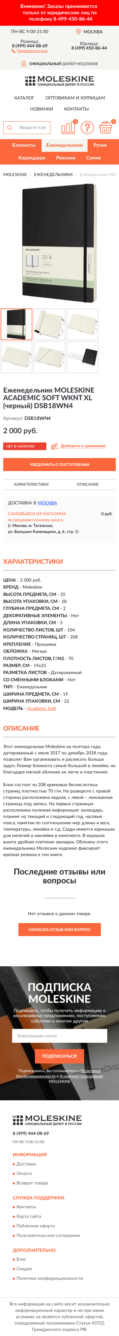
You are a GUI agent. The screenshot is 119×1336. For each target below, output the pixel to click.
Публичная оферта (36, 1226)
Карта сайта (29, 1217)
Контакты (76, 109)
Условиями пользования (81, 1076)
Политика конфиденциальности (50, 1279)
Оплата (24, 1173)
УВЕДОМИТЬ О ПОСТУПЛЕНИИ (59, 465)
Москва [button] (47, 503)
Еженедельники (64, 145)
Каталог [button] (24, 98)
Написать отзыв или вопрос (60, 930)
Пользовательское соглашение (48, 1236)
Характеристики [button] (31, 484)
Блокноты (24, 145)
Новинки (41, 109)
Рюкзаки (66, 158)
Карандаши (31, 158)
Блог (21, 1260)
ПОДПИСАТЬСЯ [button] (59, 1056)
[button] (30, 50)
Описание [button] (88, 484)
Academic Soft (41, 708)
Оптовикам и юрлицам (75, 98)
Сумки (93, 158)
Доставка (26, 1164)
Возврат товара (32, 1183)
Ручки (100, 145)
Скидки (24, 1269)
